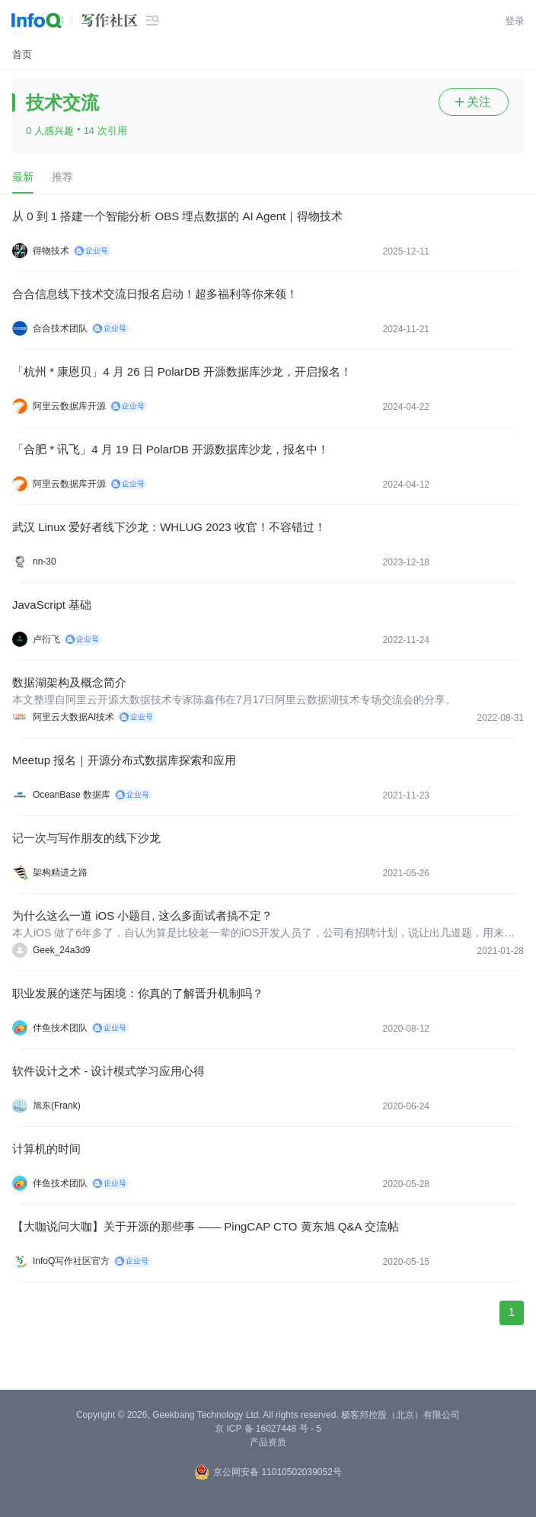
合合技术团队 (60, 328)
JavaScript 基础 (51, 604)
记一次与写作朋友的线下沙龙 (86, 837)
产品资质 (268, 1442)
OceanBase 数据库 (71, 794)
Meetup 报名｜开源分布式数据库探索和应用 (124, 760)
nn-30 (44, 561)
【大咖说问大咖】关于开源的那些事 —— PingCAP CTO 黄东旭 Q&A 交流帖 (205, 1226)
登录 (515, 21)
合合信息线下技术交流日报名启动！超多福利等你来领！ (155, 293)
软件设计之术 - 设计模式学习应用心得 (108, 1070)
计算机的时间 (46, 1148)
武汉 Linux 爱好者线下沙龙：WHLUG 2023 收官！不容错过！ (169, 526)
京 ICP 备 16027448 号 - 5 (268, 1428)
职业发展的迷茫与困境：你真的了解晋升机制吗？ (137, 993)
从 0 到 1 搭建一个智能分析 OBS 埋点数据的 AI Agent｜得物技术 (177, 216)
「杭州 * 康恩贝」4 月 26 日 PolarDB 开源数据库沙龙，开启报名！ (182, 371)
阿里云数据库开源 (69, 406)
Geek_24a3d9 (61, 950)
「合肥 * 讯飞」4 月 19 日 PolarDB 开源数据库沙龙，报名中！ (170, 449)
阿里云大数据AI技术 (73, 717)
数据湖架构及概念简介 (69, 682)
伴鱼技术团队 (60, 1028)
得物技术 (51, 250)
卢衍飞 (46, 639)
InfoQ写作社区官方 (71, 1261)
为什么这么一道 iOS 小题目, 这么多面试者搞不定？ (142, 915)
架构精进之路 (60, 872)
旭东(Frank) (57, 1105)
